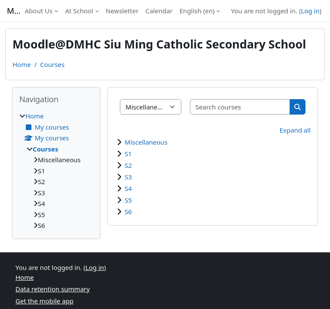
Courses (52, 64)
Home (21, 64)
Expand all (295, 130)
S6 (128, 211)
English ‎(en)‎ (197, 10)
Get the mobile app (44, 301)
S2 (128, 165)
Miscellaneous (146, 142)
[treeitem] (56, 170)
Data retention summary (52, 289)
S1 (128, 153)
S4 (128, 188)
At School (79, 10)
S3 (128, 177)
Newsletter (122, 10)
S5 (128, 200)
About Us (39, 10)
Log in (310, 10)
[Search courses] (240, 107)
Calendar (158, 10)
